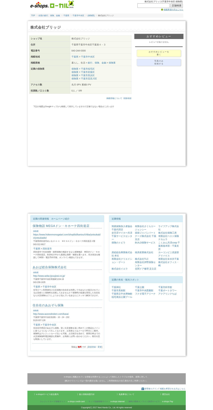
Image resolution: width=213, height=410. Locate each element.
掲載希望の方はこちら (173, 9)
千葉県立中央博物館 (122, 293)
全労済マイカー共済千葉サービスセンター (122, 236)
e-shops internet (117, 401)
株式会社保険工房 (167, 232)
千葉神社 (116, 287)
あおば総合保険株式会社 (50, 267)
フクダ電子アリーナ (145, 293)
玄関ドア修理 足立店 (145, 268)
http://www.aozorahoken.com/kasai (51, 314)
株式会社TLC (141, 259)
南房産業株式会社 (144, 252)
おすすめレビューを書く (159, 53)
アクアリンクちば (167, 293)
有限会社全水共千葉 (168, 259)
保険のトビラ (118, 242)
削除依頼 (127, 98)
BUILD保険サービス (145, 242)
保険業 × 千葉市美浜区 (83, 75)
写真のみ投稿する (159, 62)
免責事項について (126, 394)
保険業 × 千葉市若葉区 (83, 72)
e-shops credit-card (76, 401)
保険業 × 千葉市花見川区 (84, 78)
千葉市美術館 (118, 290)
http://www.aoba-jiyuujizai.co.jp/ (49, 276)
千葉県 (66, 15)
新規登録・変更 (95, 347)
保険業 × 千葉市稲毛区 (83, 68)
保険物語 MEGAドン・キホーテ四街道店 (61, 226)
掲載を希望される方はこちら (172, 389)
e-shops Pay (167, 401)
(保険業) (91, 15)
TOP (33, 15)
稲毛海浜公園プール (122, 297)
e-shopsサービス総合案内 (47, 394)
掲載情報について (114, 98)
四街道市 (47, 248)
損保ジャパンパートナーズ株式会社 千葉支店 (145, 236)
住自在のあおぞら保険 (48, 305)
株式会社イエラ (120, 268)
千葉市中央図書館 (144, 290)
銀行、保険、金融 (97, 62)
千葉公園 (139, 287)
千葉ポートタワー (167, 290)
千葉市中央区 (78, 15)
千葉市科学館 (165, 287)
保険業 (112, 62)
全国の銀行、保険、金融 (49, 15)
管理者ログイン (149, 389)
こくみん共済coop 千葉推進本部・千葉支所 (169, 245)
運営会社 (166, 394)
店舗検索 (176, 5)
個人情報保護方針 (87, 394)
